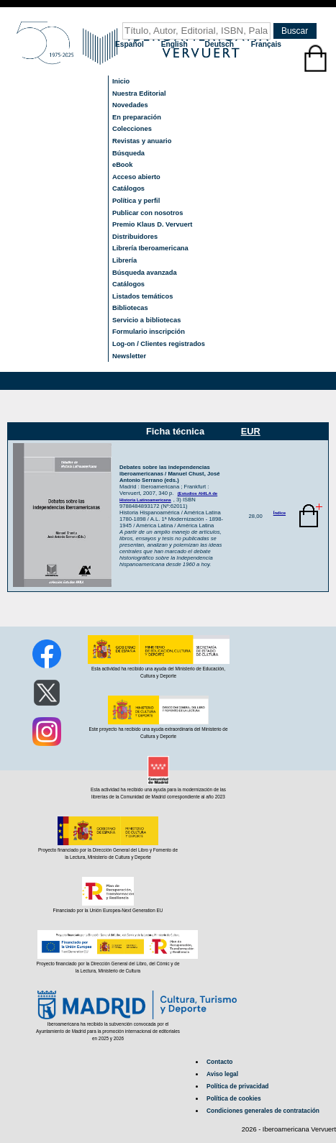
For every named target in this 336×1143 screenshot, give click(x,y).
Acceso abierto (136, 177)
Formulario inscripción (148, 331)
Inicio (121, 81)
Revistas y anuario (141, 141)
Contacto (219, 1061)
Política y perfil (136, 200)
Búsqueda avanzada (144, 272)
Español (130, 44)
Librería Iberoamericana (150, 248)
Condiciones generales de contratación (262, 1110)
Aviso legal (222, 1074)
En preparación (136, 117)
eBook (122, 164)
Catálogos (128, 188)
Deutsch (220, 44)
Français (266, 44)
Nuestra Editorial (139, 93)
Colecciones (132, 128)
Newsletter (129, 356)
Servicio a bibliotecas (146, 320)
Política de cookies (233, 1098)
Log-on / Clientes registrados (158, 343)
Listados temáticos (142, 296)
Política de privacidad (237, 1086)
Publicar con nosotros (147, 213)
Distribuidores (135, 236)
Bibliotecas (130, 307)
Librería (124, 260)
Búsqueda (128, 153)
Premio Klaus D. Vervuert (152, 224)
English (175, 44)
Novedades (130, 105)
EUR (250, 431)
